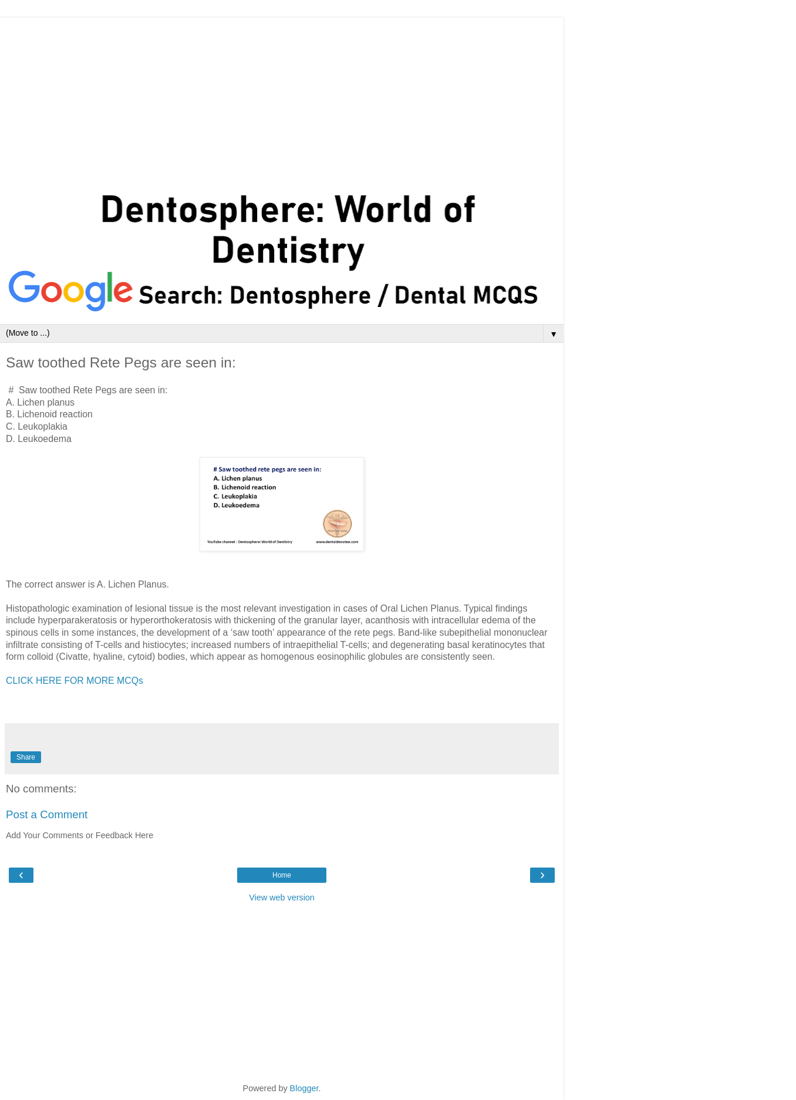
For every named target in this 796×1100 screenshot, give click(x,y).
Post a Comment (46, 814)
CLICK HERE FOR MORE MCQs (74, 681)
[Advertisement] (282, 100)
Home (281, 875)
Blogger (304, 1088)
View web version (282, 897)
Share (25, 757)
